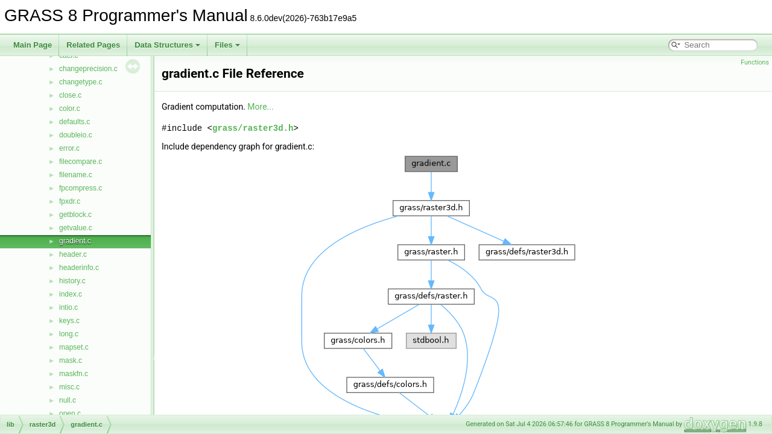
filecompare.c (80, 161)
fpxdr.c (69, 201)
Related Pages (93, 44)
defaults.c (74, 122)
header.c (73, 254)
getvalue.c (75, 228)
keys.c (69, 320)
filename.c (75, 175)
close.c (70, 95)
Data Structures (167, 44)
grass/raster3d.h (252, 128)
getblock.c (75, 214)
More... (260, 107)
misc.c (69, 387)
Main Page (32, 44)
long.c (68, 334)
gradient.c (75, 241)
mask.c (70, 360)
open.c (70, 413)
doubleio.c (75, 135)
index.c (70, 294)
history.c (72, 281)
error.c (69, 148)
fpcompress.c (80, 188)
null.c (67, 400)
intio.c (68, 307)
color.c (69, 108)
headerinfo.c (79, 267)
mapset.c (74, 347)
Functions (755, 62)
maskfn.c (73, 374)
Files (227, 44)
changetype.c (80, 82)
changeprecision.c (88, 68)
